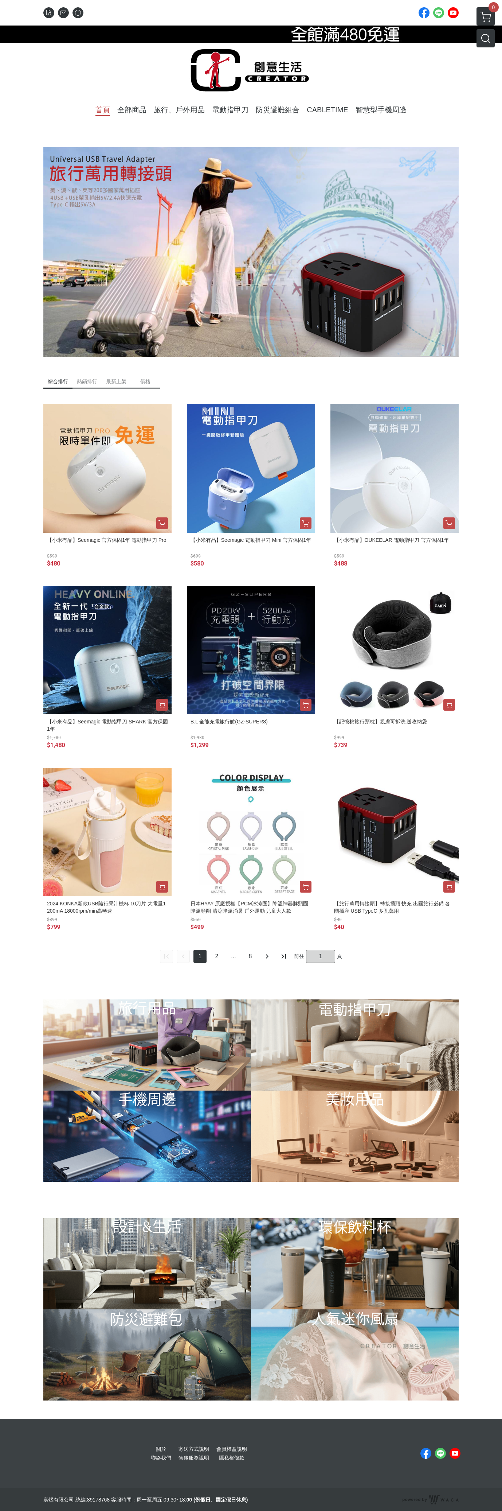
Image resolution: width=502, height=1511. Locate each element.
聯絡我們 (161, 1457)
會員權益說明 (231, 1449)
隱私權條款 (231, 1457)
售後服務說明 (194, 1457)
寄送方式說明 (194, 1449)
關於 (161, 1449)
